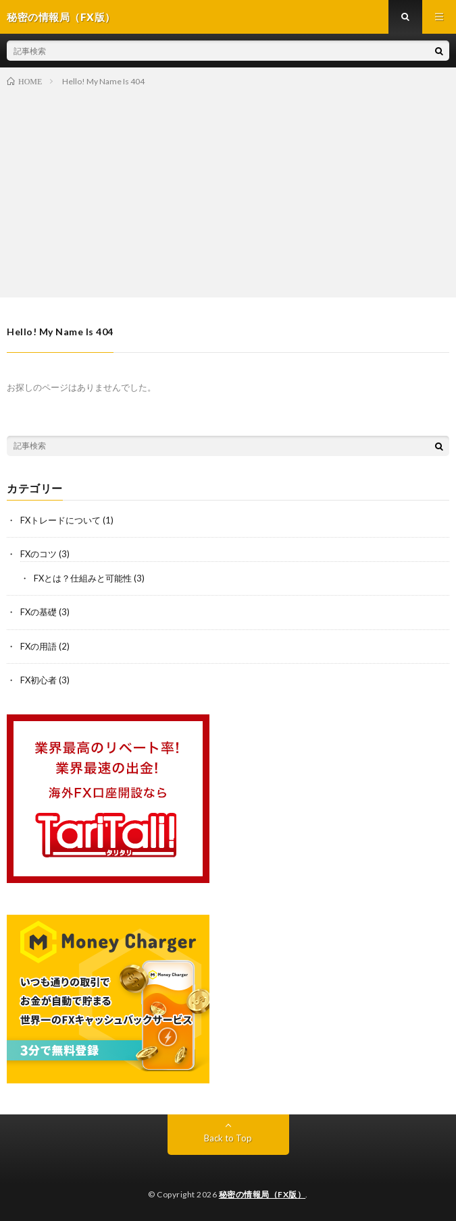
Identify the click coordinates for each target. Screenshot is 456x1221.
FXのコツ (38, 553)
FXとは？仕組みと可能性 (83, 578)
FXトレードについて (60, 520)
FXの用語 (38, 646)
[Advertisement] (228, 189)
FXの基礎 (38, 611)
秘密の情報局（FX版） (262, 1194)
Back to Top (228, 1138)
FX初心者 (38, 680)
